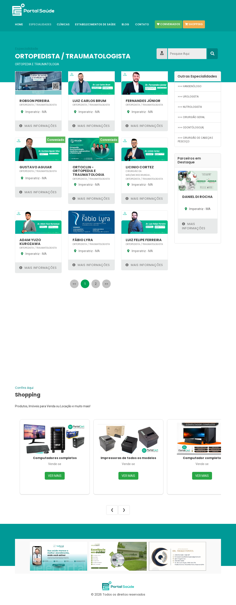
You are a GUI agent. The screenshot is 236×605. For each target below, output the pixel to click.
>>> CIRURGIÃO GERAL (191, 117)
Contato (142, 24)
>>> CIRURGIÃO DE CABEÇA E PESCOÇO (195, 139)
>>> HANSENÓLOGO (190, 86)
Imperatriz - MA (33, 112)
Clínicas (63, 24)
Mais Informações (38, 126)
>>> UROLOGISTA (188, 96)
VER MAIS (54, 475)
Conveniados (168, 24)
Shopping (194, 24)
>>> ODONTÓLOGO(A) (191, 127)
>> (106, 284)
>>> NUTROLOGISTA (190, 106)
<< (74, 284)
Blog (125, 24)
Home (19, 24)
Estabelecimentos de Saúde (95, 24)
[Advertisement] (91, 321)
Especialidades (40, 24)
